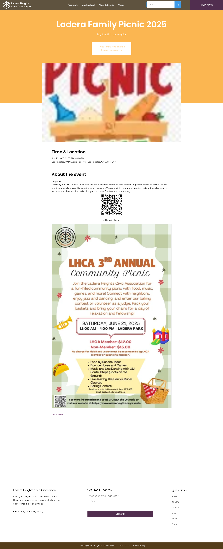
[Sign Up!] (120, 514)
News (174, 513)
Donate (175, 507)
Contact (175, 524)
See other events (111, 50)
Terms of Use (124, 545)
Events (175, 518)
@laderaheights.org (33, 511)
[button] (88, 5)
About (174, 496)
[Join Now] (206, 5)
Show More (57, 414)
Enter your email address (102, 496)
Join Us (175, 502)
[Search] (158, 4)
